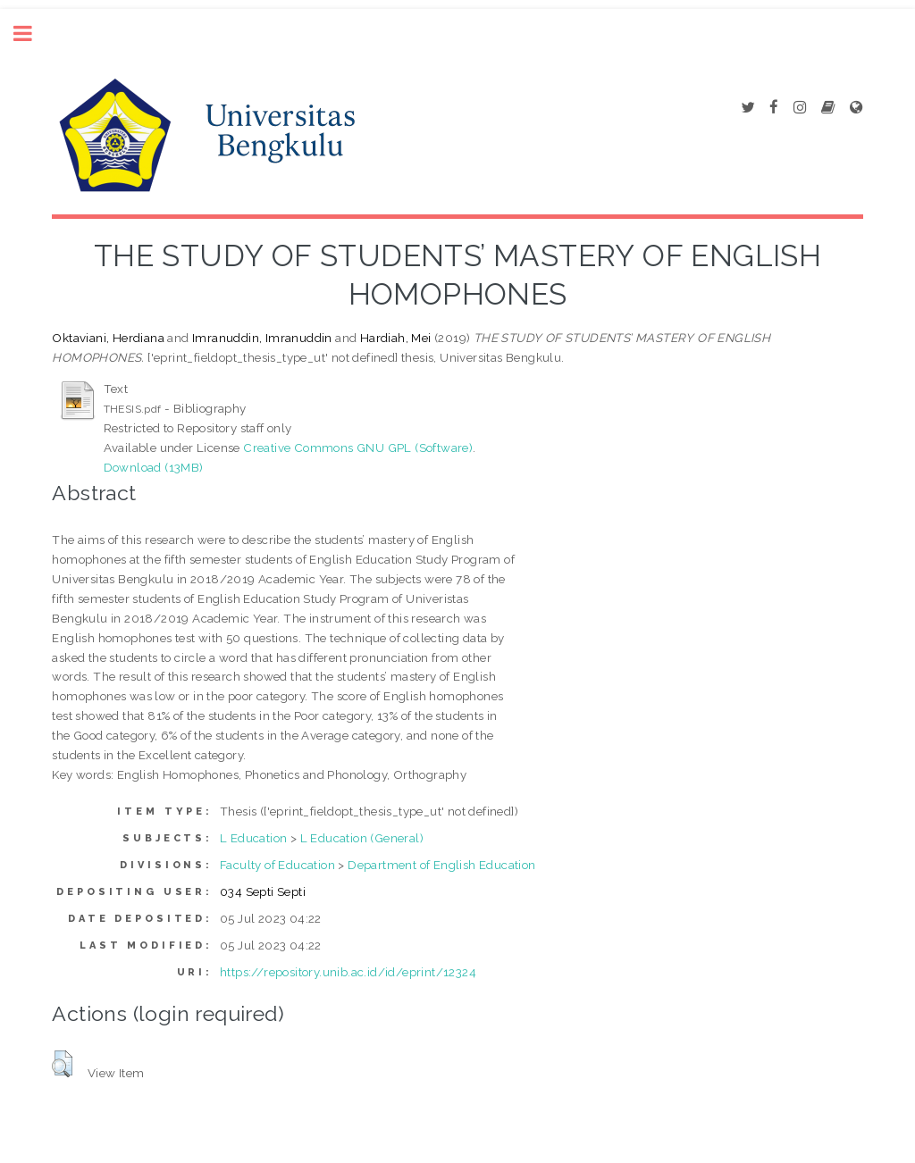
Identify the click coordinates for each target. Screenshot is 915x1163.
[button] (62, 1063)
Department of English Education (441, 865)
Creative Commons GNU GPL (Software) (358, 447)
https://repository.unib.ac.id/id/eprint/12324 (348, 972)
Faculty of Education (277, 865)
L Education (253, 838)
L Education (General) (362, 838)
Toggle (32, 33)
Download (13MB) (154, 467)
